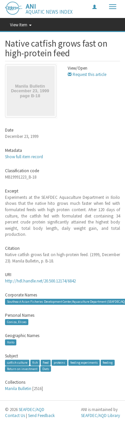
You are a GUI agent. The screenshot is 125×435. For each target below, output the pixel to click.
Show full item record (24, 157)
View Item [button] (21, 25)
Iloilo (10, 342)
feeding (108, 362)
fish (35, 362)
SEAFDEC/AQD (31, 409)
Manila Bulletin (18, 388)
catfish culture (17, 362)
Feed (46, 362)
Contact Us (15, 415)
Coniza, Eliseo (16, 322)
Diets (45, 368)
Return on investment (22, 368)
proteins (59, 362)
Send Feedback (41, 415)
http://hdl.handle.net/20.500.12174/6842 (40, 281)
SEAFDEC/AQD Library (100, 415)
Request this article (87, 74)
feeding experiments (84, 362)
